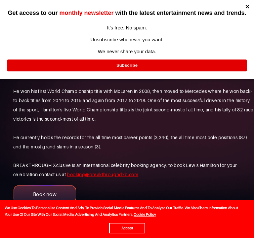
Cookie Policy (145, 214)
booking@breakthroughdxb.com (102, 174)
